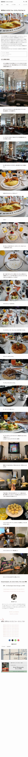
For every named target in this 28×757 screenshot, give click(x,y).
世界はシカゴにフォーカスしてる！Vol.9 (11, 625)
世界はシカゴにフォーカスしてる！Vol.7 (11, 626)
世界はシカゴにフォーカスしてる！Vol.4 (11, 631)
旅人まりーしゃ (9, 54)
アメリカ (3, 646)
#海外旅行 (7, 52)
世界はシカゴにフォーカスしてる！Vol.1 (11, 636)
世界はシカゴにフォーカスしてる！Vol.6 (11, 628)
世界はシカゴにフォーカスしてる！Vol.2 (11, 634)
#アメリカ (3, 52)
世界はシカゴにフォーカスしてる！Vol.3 (11, 633)
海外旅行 (9, 646)
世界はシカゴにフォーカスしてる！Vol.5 (11, 629)
